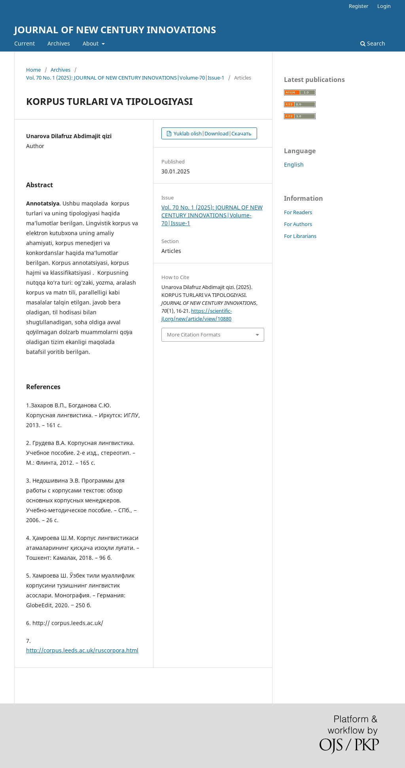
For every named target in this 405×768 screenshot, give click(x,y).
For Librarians (300, 236)
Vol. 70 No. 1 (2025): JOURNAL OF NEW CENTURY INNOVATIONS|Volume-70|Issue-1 (125, 77)
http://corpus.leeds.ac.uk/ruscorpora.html (82, 650)
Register (358, 6)
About (91, 43)
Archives (58, 43)
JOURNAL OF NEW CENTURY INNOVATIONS (115, 29)
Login (384, 6)
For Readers (298, 212)
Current (24, 43)
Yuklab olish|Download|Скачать (212, 133)
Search (372, 43)
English (294, 164)
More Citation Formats (193, 334)
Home (33, 69)
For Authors (298, 224)
